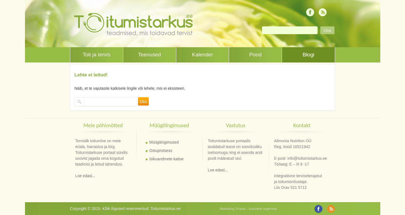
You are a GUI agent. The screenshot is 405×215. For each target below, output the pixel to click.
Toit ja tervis (96, 55)
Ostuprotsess (160, 150)
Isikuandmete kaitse (166, 159)
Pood (255, 55)
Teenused (149, 55)
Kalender (202, 55)
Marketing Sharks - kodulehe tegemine (248, 209)
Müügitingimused (164, 142)
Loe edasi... (85, 176)
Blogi (308, 55)
